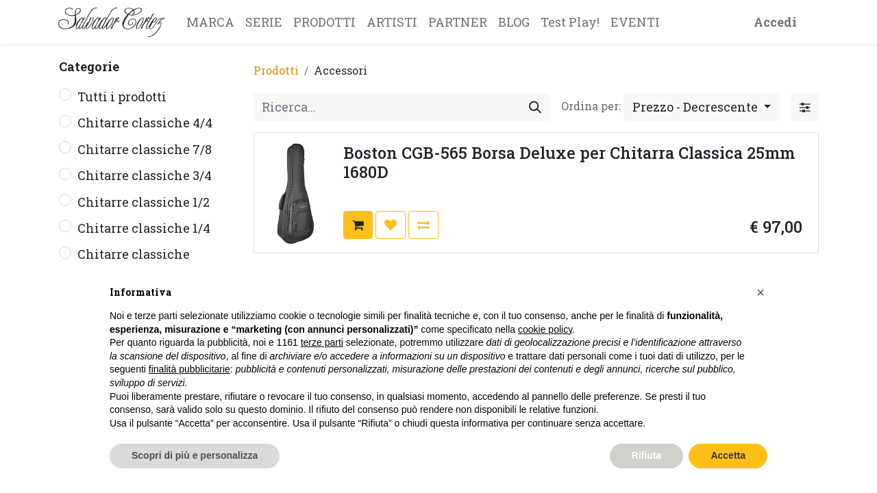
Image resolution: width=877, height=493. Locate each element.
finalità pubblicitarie (189, 369)
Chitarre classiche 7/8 (144, 149)
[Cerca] (535, 107)
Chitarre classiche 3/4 (144, 175)
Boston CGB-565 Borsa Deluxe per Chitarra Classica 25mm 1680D (569, 162)
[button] (701, 107)
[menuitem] (210, 21)
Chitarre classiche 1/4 (143, 228)
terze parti (322, 342)
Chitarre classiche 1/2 (143, 202)
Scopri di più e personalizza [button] (195, 455)
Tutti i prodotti (121, 96)
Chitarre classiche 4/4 (144, 122)
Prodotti (276, 70)
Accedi (775, 22)
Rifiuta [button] (647, 455)
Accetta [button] (728, 455)
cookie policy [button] (545, 329)
